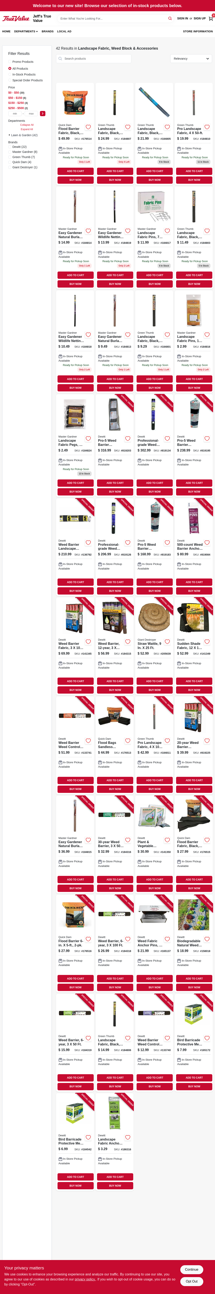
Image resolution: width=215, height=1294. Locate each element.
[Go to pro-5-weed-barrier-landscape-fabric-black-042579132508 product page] (154, 547)
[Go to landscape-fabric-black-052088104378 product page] (115, 134)
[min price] (15, 113)
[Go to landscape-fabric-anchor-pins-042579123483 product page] (115, 1142)
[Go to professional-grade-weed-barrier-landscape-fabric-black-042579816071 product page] (154, 445)
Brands (48, 31)
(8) (25, 151)
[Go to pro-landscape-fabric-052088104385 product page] (194, 134)
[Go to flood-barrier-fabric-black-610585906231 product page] (194, 844)
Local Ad (64, 31)
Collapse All (26, 124)
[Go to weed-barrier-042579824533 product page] (115, 646)
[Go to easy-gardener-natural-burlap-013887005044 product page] (75, 238)
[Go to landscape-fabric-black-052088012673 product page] (154, 341)
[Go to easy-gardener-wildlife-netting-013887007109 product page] (75, 341)
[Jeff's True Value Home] (16, 18)
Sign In (182, 18)
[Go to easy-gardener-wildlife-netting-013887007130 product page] (115, 238)
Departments (24, 31)
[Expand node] (10, 135)
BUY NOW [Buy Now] (75, 180)
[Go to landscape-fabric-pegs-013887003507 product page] (75, 445)
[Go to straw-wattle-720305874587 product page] (154, 646)
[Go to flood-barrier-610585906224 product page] (75, 943)
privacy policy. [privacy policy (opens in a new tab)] (85, 1279)
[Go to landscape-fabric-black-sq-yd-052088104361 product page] (115, 1043)
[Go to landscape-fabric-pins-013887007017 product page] (194, 341)
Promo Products (23, 62)
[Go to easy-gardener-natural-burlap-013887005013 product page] (115, 341)
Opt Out (191, 1281)
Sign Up (200, 18)
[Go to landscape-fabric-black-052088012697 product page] (154, 134)
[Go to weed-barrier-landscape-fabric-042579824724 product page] (194, 745)
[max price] (31, 113)
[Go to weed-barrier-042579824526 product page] (115, 844)
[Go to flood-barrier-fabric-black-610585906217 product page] (75, 134)
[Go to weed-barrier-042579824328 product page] (75, 1043)
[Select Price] (42, 113)
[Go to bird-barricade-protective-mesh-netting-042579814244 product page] (75, 1142)
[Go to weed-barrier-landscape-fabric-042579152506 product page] (75, 547)
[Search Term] (115, 18)
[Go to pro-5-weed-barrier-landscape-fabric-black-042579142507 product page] (194, 445)
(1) (25, 167)
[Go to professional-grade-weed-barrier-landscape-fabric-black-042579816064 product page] (115, 547)
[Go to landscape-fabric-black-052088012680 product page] (194, 238)
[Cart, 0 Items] (211, 18)
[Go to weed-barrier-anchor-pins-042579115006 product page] (194, 547)
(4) (22, 162)
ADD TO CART (75, 171)
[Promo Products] (9, 61)
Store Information (198, 31)
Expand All (27, 129)
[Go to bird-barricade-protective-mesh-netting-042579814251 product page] (194, 1043)
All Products (20, 69)
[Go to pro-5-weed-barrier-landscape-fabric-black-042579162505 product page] (115, 445)
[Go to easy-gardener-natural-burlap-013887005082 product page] (75, 844)
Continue (191, 1269)
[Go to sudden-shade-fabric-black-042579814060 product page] (194, 646)
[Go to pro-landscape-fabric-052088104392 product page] (154, 745)
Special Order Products (28, 80)
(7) (24, 157)
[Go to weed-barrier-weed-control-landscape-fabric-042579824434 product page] (75, 745)
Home (6, 31)
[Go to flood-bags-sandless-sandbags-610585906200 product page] (115, 745)
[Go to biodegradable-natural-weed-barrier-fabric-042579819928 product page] (194, 943)
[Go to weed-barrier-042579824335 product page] (115, 943)
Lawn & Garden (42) (24, 135)
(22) (20, 146)
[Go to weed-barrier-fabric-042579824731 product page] (75, 646)
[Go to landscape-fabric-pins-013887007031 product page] (154, 238)
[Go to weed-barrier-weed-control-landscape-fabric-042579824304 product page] (154, 1043)
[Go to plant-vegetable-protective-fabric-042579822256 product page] (154, 844)
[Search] (170, 18)
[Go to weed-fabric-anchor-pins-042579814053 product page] (154, 943)
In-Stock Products (24, 74)
